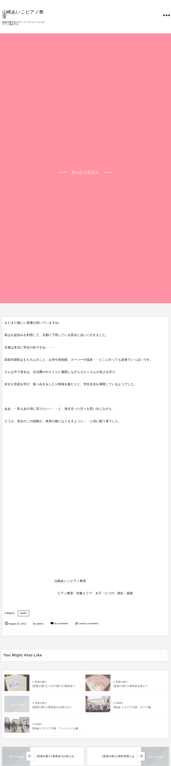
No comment (61, 624)
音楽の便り (41, 683)
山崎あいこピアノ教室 (23, 13)
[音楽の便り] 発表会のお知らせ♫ (52, 708)
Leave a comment (88, 624)
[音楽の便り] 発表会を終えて (130, 687)
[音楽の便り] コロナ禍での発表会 (53, 687)
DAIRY (23, 613)
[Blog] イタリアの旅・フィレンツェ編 (55, 729)
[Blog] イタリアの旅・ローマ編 (132, 708)
